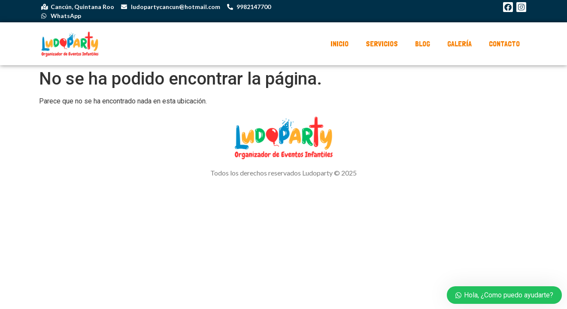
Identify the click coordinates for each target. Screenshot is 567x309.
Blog (422, 43)
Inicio (339, 43)
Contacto (504, 43)
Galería (459, 43)
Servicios (382, 43)
